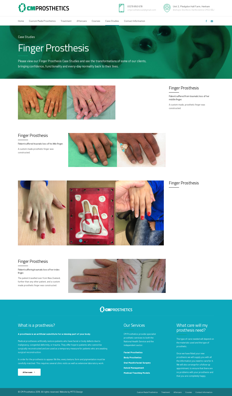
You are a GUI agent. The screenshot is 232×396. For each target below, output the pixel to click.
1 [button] (80, 240)
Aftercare (82, 20)
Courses (96, 20)
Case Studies (112, 20)
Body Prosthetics (132, 357)
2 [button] (87, 240)
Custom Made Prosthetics (42, 20)
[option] (42, 102)
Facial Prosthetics (133, 352)
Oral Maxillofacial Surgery (137, 362)
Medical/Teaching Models (137, 372)
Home (21, 20)
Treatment (66, 20)
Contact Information (134, 20)
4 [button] (101, 240)
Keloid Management (134, 367)
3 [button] (94, 240)
